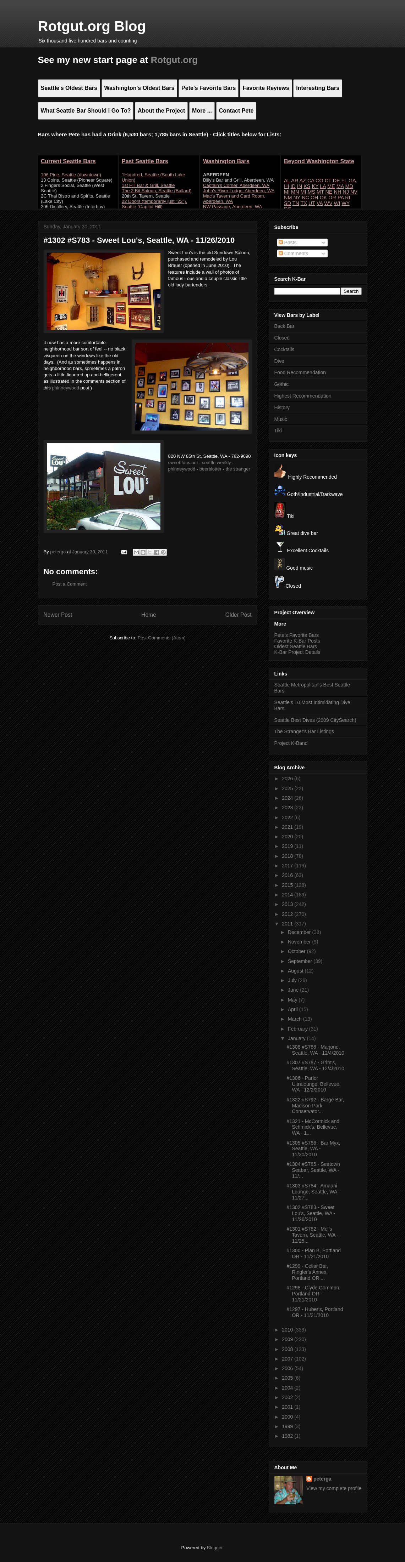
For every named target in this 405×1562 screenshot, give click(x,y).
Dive (279, 361)
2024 (288, 798)
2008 (288, 1349)
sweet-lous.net (183, 462)
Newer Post (58, 615)
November (300, 942)
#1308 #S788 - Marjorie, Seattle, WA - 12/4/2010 (315, 1050)
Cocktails (284, 349)
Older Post (238, 615)
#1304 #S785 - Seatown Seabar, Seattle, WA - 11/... (313, 1170)
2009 (288, 1339)
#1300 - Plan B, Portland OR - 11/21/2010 (313, 1253)
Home (148, 615)
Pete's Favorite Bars (296, 635)
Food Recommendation (300, 372)
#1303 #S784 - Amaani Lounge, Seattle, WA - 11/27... (313, 1192)
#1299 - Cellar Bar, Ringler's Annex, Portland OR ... (307, 1272)
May (293, 1000)
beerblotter (210, 469)
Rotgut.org (174, 60)
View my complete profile (333, 1488)
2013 (288, 904)
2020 (288, 836)
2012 (288, 914)
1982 (288, 1436)
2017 (288, 865)
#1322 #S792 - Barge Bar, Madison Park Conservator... (315, 1106)
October (297, 951)
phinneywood (65, 387)
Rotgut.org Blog (92, 26)
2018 (288, 856)
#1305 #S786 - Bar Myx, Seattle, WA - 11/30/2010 (313, 1149)
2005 (288, 1378)
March (295, 1019)
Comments (293, 253)
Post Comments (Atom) (162, 637)
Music (281, 419)
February (298, 1029)
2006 (288, 1368)
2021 (288, 827)
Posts (288, 242)
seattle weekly (216, 462)
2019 (288, 846)
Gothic (281, 384)
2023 (288, 807)
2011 (288, 924)
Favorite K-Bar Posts (297, 641)
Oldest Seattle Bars (295, 646)
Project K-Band (291, 743)
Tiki (278, 430)
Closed (282, 338)
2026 (288, 778)
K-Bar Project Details (297, 652)
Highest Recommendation (303, 396)
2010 (288, 1330)
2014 (288, 894)
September (300, 961)
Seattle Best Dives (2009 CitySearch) (315, 720)
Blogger (215, 1547)
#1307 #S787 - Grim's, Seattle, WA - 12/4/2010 (315, 1065)
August (296, 971)
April (293, 1009)
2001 (288, 1407)
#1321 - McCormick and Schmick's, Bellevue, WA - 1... (312, 1127)
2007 (288, 1359)
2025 (288, 788)
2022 (288, 817)
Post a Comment (70, 584)
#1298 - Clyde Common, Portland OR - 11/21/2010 (313, 1293)
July (293, 980)
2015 (288, 885)
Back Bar (284, 326)
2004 (288, 1388)
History (282, 407)
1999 (288, 1426)
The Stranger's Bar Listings (304, 731)
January (297, 1038)
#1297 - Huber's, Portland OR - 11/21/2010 (314, 1312)
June (294, 990)
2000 (288, 1417)
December (300, 932)
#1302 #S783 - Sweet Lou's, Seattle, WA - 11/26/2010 (310, 1213)
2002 (288, 1397)
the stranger (237, 469)
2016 (288, 875)
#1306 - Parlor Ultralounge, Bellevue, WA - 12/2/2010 (313, 1084)
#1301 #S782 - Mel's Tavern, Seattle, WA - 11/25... (312, 1235)
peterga (322, 1479)
